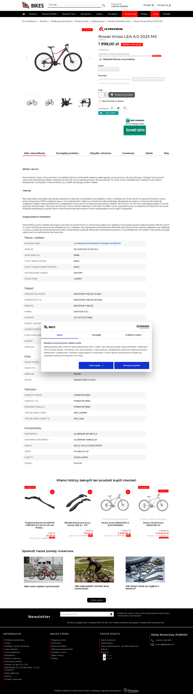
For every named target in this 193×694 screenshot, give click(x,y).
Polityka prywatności (15, 640)
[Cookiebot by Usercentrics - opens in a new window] (138, 327)
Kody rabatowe (12, 673)
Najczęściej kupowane (62, 649)
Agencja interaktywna (120, 690)
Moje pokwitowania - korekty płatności (120, 646)
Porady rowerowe (13, 679)
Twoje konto (110, 634)
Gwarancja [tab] (128, 153)
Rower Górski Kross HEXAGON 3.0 (153, 524)
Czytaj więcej (96, 600)
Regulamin (10, 655)
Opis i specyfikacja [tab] (34, 153)
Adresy (104, 649)
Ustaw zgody (96, 365)
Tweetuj (118, 108)
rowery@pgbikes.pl (164, 644)
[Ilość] (101, 95)
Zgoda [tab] (59, 335)
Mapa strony (58, 655)
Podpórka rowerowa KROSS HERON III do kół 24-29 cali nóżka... (39, 525)
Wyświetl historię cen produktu (117, 59)
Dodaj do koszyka (122, 94)
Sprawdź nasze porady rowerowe (47, 551)
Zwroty (8, 676)
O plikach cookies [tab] (133, 335)
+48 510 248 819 (163, 640)
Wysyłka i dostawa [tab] (100, 153)
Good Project (84, 690)
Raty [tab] (166, 153)
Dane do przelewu (13, 661)
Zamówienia (107, 643)
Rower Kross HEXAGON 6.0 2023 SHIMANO (115, 524)
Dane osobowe (108, 640)
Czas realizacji (11, 649)
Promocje (56, 643)
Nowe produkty (59, 646)
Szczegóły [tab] (96, 335)
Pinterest (124, 108)
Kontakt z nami (59, 652)
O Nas (7, 643)
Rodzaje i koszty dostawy (17, 646)
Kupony (104, 652)
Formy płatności (12, 652)
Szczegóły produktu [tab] (67, 153)
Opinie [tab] (149, 153)
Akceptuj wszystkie (131, 365)
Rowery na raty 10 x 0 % (16, 664)
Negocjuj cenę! (59, 640)
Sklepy (55, 658)
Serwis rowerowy (13, 658)
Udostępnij (111, 108)
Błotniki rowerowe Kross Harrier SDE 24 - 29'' (77, 524)
